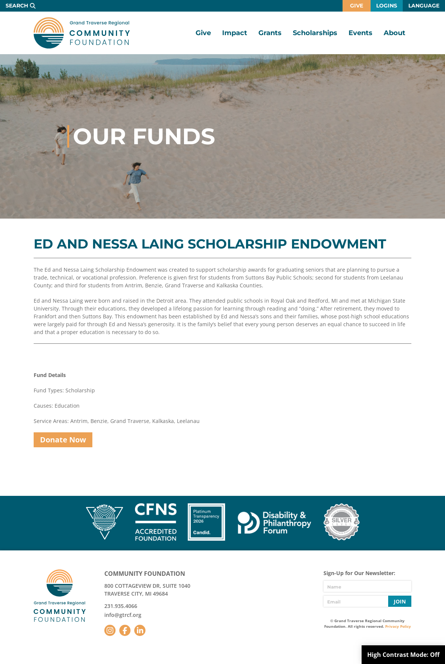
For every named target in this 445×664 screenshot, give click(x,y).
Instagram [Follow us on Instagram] (110, 630)
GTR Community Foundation (82, 33)
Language (423, 5)
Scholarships (315, 33)
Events (360, 33)
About (394, 33)
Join (400, 601)
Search (17, 5)
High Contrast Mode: (403, 655)
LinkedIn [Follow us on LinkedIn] (139, 630)
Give (356, 5)
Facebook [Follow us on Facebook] (125, 630)
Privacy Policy (398, 626)
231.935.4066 (120, 605)
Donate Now (63, 440)
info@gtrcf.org (122, 614)
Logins (386, 5)
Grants (270, 33)
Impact (234, 33)
